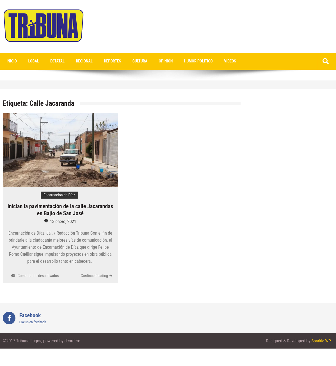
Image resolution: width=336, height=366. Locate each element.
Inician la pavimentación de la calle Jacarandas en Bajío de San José (60, 210)
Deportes (103, 61)
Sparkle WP (321, 341)
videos (212, 61)
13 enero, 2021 (63, 221)
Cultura (128, 61)
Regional (77, 61)
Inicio (11, 61)
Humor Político (183, 61)
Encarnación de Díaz (59, 195)
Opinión (152, 61)
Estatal (52, 61)
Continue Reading (94, 276)
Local (30, 61)
